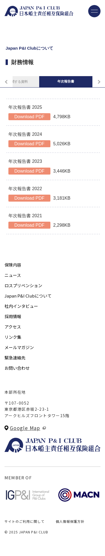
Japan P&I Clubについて (28, 296)
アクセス (12, 327)
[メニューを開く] (94, 11)
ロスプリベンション (23, 285)
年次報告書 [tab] (65, 81)
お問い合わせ (17, 368)
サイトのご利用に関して (24, 521)
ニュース (12, 275)
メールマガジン (19, 347)
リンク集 (12, 337)
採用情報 (12, 316)
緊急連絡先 (14, 358)
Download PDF (29, 116)
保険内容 (12, 265)
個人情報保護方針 (70, 521)
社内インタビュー (21, 306)
